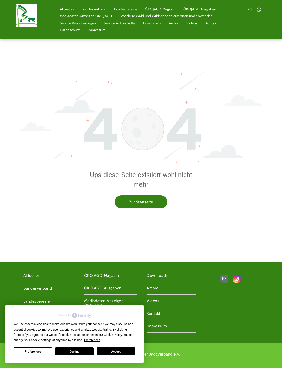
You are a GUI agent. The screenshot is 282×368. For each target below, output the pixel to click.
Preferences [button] (92, 340)
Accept (116, 351)
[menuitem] (67, 9)
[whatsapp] (259, 10)
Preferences (33, 351)
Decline (74, 351)
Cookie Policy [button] (113, 335)
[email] (250, 10)
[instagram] (237, 279)
